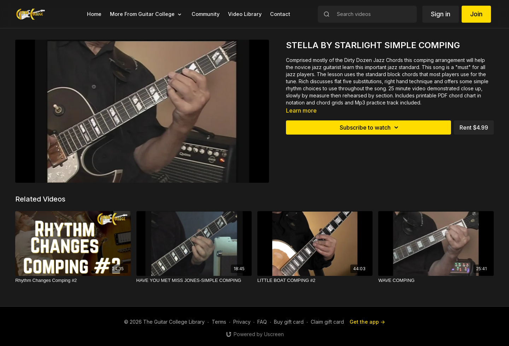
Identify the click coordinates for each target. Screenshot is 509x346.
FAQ (262, 322)
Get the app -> (367, 322)
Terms (219, 322)
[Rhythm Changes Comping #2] (72, 280)
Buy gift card (289, 322)
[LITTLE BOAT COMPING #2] (315, 280)
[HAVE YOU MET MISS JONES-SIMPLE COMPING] (194, 280)
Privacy (242, 322)
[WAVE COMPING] (435, 280)
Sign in (440, 14)
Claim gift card (327, 322)
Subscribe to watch (370, 127)
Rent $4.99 (474, 127)
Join (476, 14)
